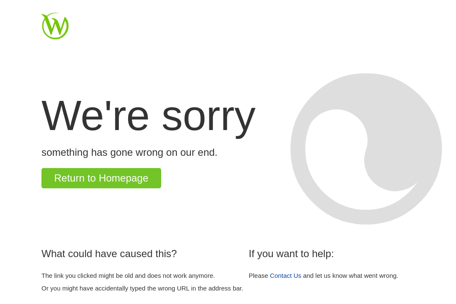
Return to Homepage (101, 178)
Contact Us (285, 275)
